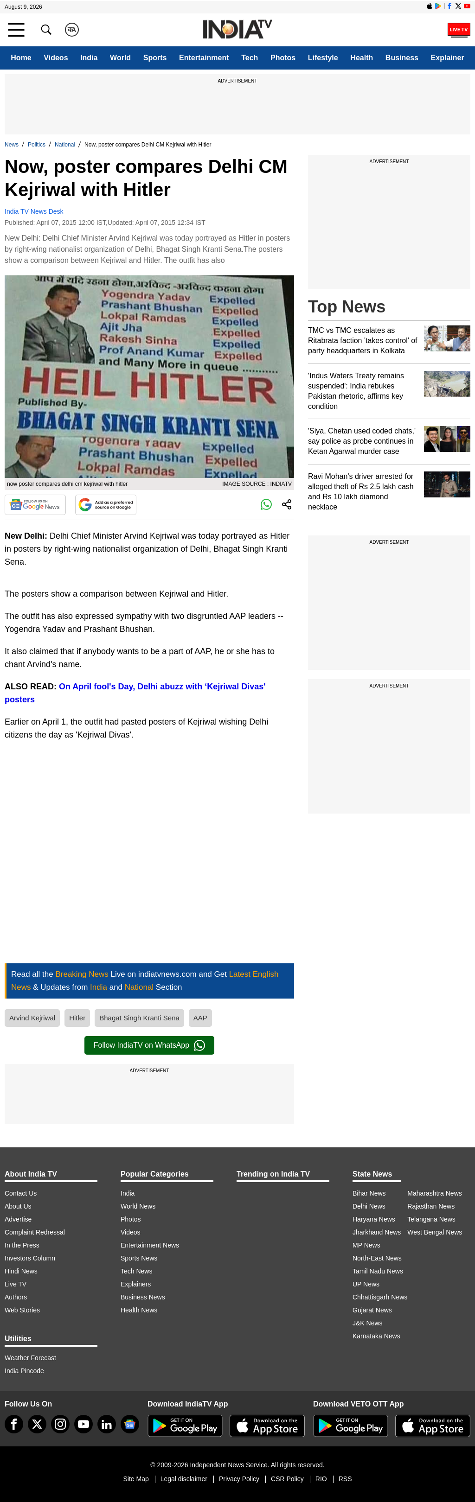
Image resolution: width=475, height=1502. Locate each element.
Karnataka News (376, 1336)
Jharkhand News (377, 1232)
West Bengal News (434, 1232)
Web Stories (22, 1310)
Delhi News (369, 1206)
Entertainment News (150, 1245)
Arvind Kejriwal (32, 1018)
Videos (56, 58)
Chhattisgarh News (380, 1297)
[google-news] (130, 1424)
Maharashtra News (434, 1193)
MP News (366, 1245)
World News (138, 1206)
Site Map (135, 1479)
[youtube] (83, 1424)
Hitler (77, 1018)
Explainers (136, 1284)
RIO (321, 1479)
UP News (366, 1284)
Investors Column (30, 1258)
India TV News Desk (34, 211)
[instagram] (60, 1424)
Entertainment (204, 58)
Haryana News (374, 1219)
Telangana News (431, 1219)
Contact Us (21, 1193)
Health (361, 58)
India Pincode (24, 1371)
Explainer (447, 58)
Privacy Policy (239, 1479)
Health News (139, 1310)
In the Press (22, 1245)
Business (401, 58)
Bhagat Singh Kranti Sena (139, 1018)
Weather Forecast (30, 1358)
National (65, 144)
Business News (143, 1297)
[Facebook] (14, 1424)
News (12, 144)
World (120, 58)
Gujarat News (372, 1310)
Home (21, 58)
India (88, 58)
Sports (155, 58)
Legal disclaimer (183, 1479)
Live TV (15, 1284)
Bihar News (369, 1193)
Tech (249, 58)
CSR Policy (287, 1479)
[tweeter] (37, 1424)
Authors (16, 1297)
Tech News (136, 1271)
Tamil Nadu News (378, 1271)
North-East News (377, 1258)
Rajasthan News (431, 1206)
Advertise (18, 1219)
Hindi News (21, 1271)
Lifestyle (323, 58)
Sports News (139, 1258)
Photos (282, 58)
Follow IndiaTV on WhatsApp (149, 1045)
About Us (18, 1206)
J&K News (368, 1323)
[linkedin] (106, 1424)
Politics (36, 144)
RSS (345, 1479)
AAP (200, 1018)
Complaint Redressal (35, 1232)
